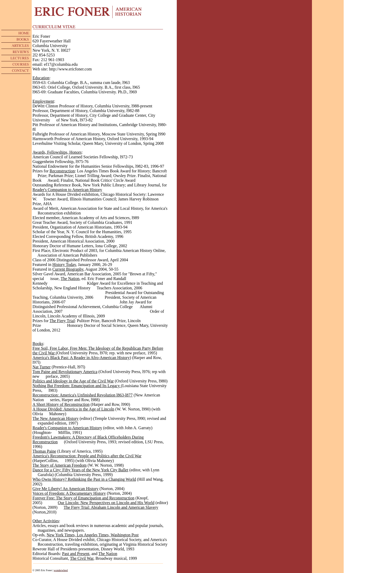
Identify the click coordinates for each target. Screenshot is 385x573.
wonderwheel (61, 570)
